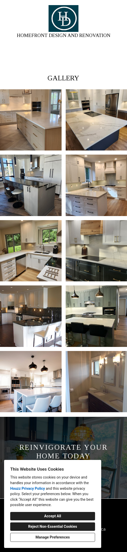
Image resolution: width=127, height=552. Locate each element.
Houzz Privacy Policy (27, 488)
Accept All (52, 516)
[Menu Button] (119, 9)
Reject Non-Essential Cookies (52, 526)
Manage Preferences (53, 537)
